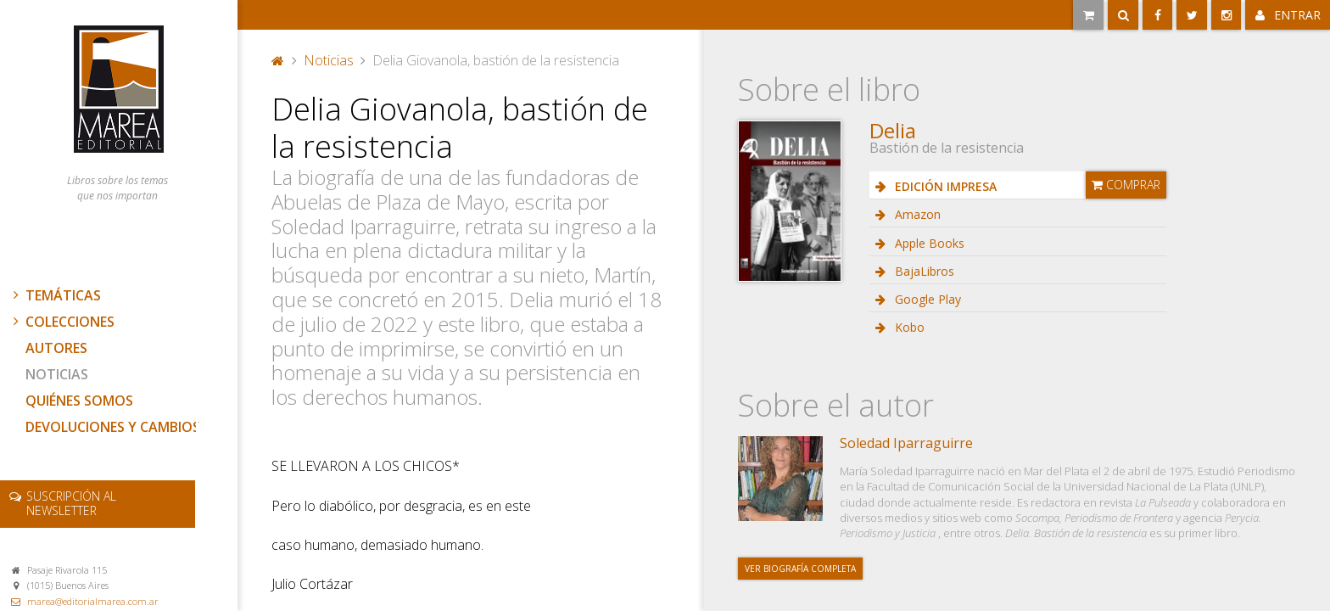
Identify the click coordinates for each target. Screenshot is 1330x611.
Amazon (916, 214)
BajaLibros (922, 271)
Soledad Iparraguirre (906, 443)
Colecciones (62, 321)
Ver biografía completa (800, 569)
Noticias (56, 374)
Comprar (1126, 185)
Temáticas (55, 295)
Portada (278, 60)
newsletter (71, 503)
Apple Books (927, 243)
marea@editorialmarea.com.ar (93, 601)
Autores (56, 348)
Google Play (926, 299)
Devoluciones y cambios (112, 427)
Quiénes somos (79, 400)
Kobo (908, 327)
